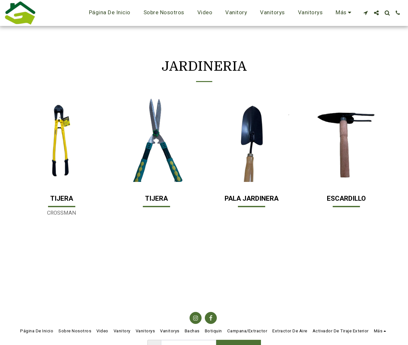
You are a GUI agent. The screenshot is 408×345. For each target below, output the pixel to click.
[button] (366, 13)
